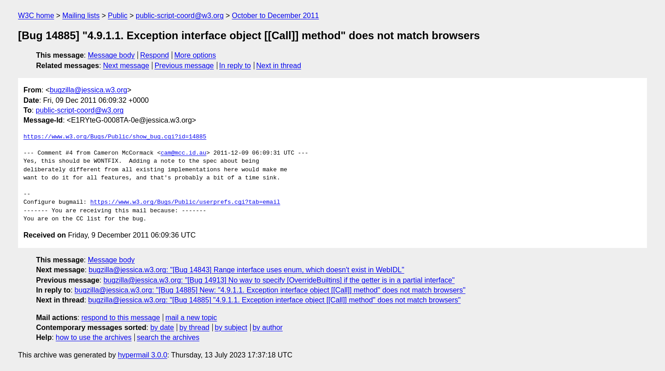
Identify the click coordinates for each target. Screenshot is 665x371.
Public (118, 15)
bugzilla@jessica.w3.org (88, 90)
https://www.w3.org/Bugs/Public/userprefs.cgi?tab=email (185, 202)
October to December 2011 (275, 15)
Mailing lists (81, 15)
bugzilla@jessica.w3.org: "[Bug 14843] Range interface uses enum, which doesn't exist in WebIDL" (246, 270)
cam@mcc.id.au (183, 153)
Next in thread (278, 65)
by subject (231, 327)
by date (162, 327)
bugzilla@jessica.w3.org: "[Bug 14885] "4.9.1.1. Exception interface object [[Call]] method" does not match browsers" (274, 300)
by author (267, 327)
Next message (126, 65)
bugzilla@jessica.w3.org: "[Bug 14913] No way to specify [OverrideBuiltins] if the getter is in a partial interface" (278, 280)
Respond (154, 55)
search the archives (168, 337)
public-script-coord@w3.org (180, 15)
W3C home (36, 15)
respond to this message (120, 317)
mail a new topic (191, 317)
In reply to (235, 65)
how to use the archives (94, 337)
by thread (194, 327)
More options (195, 55)
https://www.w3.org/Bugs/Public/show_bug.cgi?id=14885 (114, 137)
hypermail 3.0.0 (142, 355)
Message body (111, 55)
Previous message (184, 65)
